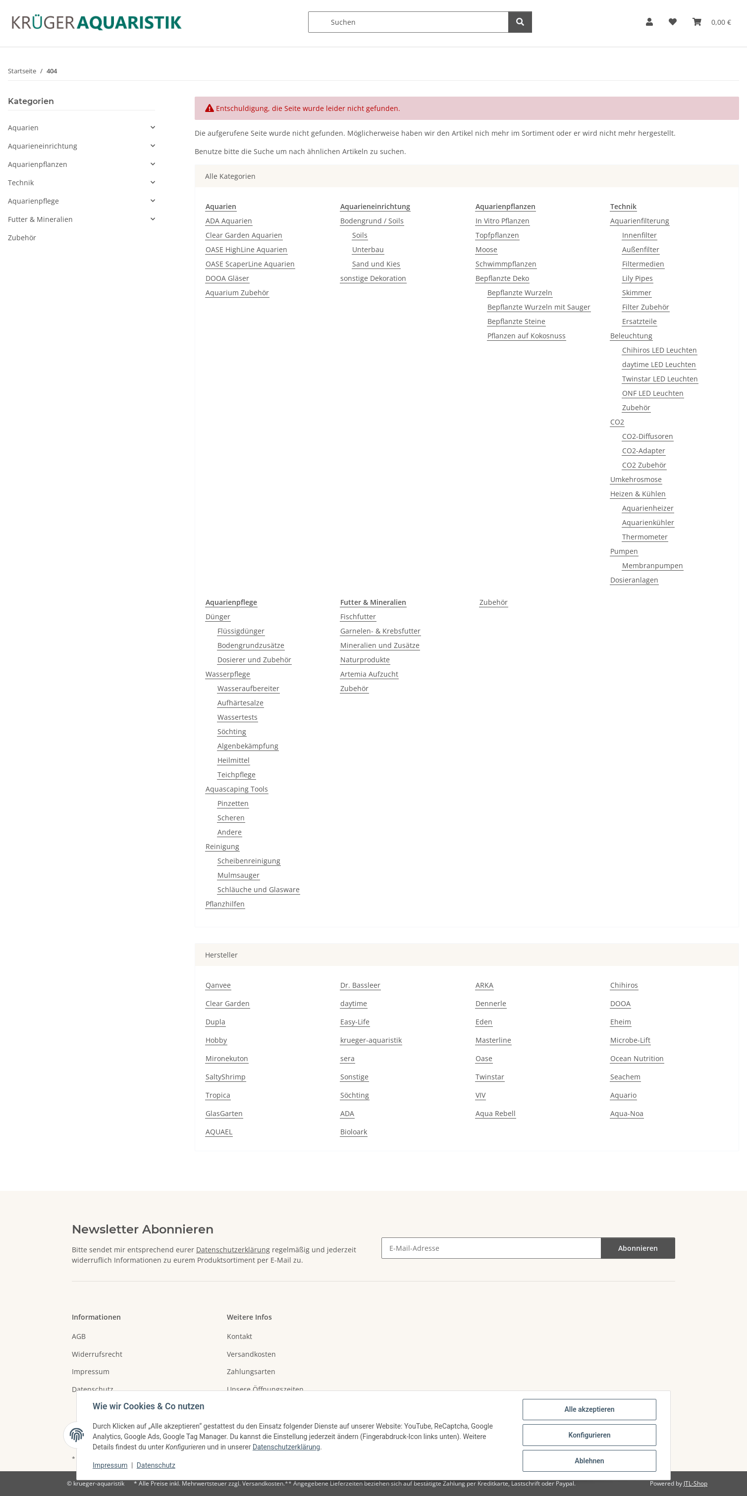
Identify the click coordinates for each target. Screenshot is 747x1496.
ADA (347, 1113)
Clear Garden (228, 1003)
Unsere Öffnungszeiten (265, 1389)
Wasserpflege (228, 674)
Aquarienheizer (648, 508)
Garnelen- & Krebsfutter (380, 631)
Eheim (620, 1021)
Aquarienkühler (648, 522)
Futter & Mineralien (40, 219)
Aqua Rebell (496, 1113)
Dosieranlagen (634, 580)
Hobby (216, 1040)
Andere (229, 832)
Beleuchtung (631, 335)
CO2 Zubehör (644, 465)
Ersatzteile (639, 321)
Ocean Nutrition (637, 1058)
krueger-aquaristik (371, 1040)
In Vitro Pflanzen (503, 220)
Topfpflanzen (497, 235)
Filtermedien (643, 263)
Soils (360, 235)
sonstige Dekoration (373, 278)
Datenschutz (156, 1465)
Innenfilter (639, 235)
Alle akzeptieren (589, 1409)
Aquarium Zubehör (237, 292)
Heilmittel (233, 760)
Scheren (231, 817)
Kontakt (239, 1336)
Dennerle (491, 1003)
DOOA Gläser (227, 278)
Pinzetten (233, 803)
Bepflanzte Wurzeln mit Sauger (538, 307)
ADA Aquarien (229, 220)
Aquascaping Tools (237, 789)
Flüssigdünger (241, 631)
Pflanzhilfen (225, 903)
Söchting (231, 731)
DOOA (620, 1003)
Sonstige (354, 1076)
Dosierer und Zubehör (254, 659)
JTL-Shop (695, 1483)
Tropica (218, 1095)
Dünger (218, 616)
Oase (484, 1058)
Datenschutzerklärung (286, 1447)
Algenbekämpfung (247, 745)
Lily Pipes (637, 278)
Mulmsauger (238, 875)
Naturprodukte (365, 659)
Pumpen (624, 551)
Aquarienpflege (33, 201)
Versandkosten (251, 1354)
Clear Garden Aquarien (244, 235)
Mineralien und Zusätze (380, 645)
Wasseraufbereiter (248, 688)
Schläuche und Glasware (258, 889)
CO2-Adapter (643, 450)
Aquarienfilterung (639, 220)
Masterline (493, 1040)
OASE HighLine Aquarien (246, 249)
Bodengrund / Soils (372, 220)
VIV (480, 1095)
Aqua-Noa (626, 1113)
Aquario (623, 1095)
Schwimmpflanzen (506, 263)
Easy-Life (355, 1021)
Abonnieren (638, 1248)
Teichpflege (236, 774)
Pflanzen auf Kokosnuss (526, 335)
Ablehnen (589, 1461)
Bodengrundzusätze (250, 645)
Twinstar (490, 1076)
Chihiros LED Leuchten (659, 350)
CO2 (617, 422)
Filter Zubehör (645, 307)
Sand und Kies (376, 263)
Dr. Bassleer (360, 985)
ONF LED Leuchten (653, 393)
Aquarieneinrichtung (42, 146)
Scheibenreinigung (248, 860)
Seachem (625, 1076)
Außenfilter (640, 249)
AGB (79, 1336)
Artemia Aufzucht (369, 674)
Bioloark (353, 1131)
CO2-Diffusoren (647, 436)
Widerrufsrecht (97, 1354)
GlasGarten (224, 1113)
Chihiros (624, 985)
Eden (484, 1021)
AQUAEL (219, 1131)
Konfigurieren (589, 1435)
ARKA (484, 985)
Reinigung (222, 846)
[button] (649, 22)
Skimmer (636, 292)
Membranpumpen (652, 565)
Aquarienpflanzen (37, 164)
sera (347, 1058)
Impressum (110, 1465)
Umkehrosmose (636, 479)
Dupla (215, 1021)
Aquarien (23, 127)
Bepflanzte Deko (502, 278)
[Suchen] (408, 22)
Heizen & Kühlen (638, 493)
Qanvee (218, 985)
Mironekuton (227, 1058)
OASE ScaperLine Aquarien (250, 263)
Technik (21, 182)
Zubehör (636, 407)
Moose (486, 249)
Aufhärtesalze (240, 702)
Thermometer (645, 536)
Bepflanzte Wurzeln (519, 292)
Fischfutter (358, 616)
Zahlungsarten (251, 1371)
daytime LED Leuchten (659, 364)
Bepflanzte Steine (516, 321)
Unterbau (368, 249)
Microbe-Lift (630, 1040)
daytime (353, 1003)
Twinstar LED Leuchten (660, 378)
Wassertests (237, 717)
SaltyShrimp (226, 1076)
